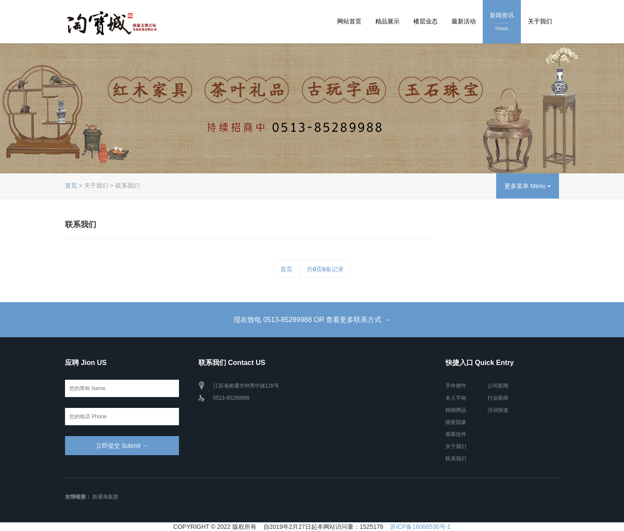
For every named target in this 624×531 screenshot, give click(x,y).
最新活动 (464, 21)
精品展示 (387, 21)
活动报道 (498, 410)
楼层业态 (425, 21)
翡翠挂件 (455, 434)
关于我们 (540, 21)
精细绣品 (455, 410)
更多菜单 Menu (527, 185)
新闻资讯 (502, 22)
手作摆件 (455, 386)
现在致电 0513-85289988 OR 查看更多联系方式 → (312, 319)
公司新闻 (498, 386)
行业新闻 (498, 398)
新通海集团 (105, 497)
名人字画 (455, 398)
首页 (71, 185)
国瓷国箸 (455, 422)
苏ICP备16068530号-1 (420, 526)
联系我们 (455, 459)
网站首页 (349, 21)
